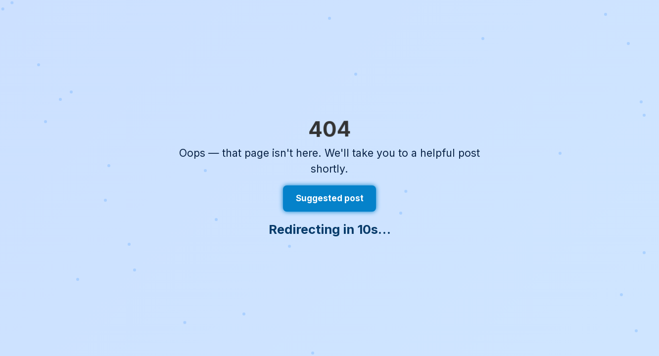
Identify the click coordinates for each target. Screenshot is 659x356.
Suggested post (330, 198)
